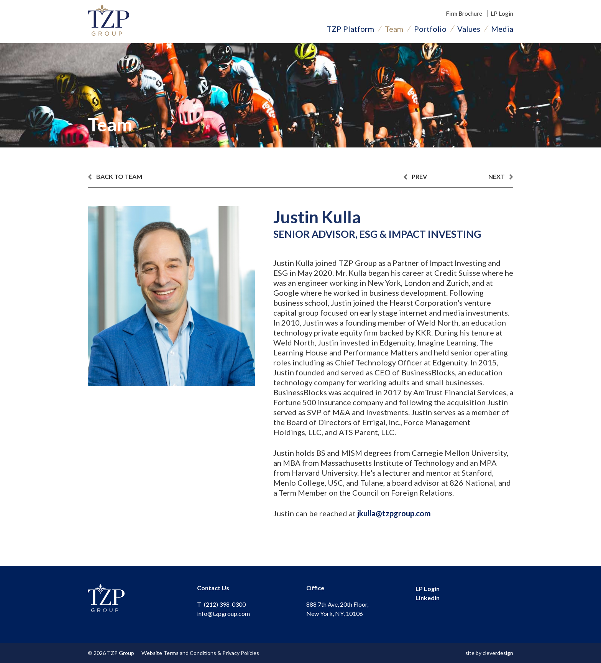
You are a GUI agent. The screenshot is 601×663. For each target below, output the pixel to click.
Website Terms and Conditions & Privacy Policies (200, 653)
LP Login (502, 13)
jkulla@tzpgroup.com (394, 513)
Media (502, 28)
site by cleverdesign (489, 653)
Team (394, 28)
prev (415, 177)
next (500, 177)
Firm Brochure (464, 13)
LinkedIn (427, 597)
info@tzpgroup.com (223, 613)
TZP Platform (350, 28)
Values (468, 28)
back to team (115, 177)
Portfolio (430, 28)
